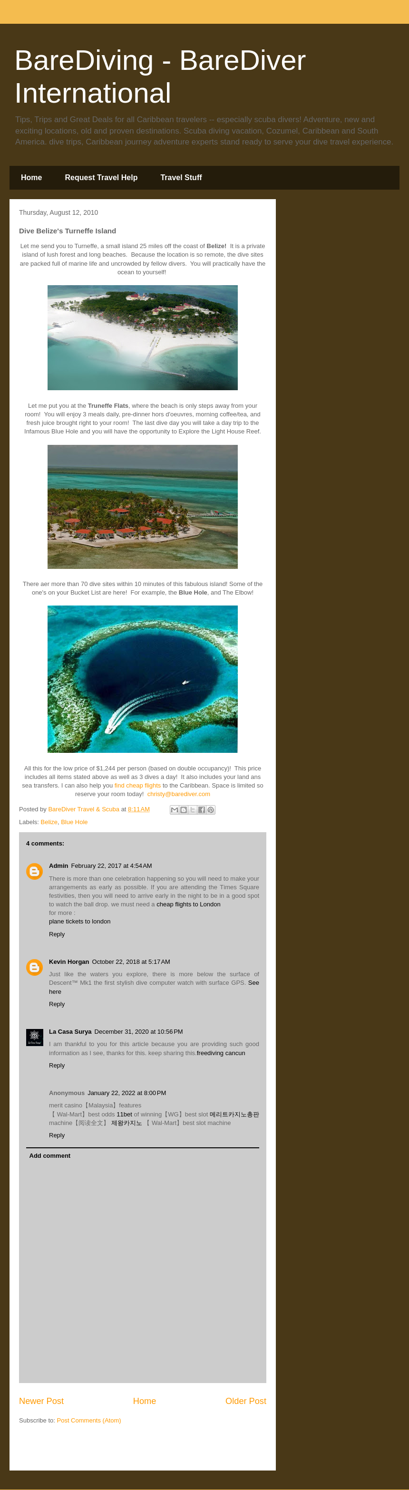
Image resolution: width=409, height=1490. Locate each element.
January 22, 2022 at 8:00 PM (127, 1092)
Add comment (50, 1155)
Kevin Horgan (69, 961)
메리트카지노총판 (234, 1114)
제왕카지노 (126, 1122)
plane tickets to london (79, 921)
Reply (57, 934)
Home (31, 177)
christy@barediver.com (178, 794)
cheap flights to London (188, 904)
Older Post (245, 1401)
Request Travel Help (101, 177)
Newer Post (41, 1401)
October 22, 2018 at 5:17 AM (131, 961)
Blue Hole (74, 822)
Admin (58, 865)
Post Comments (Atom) (89, 1420)
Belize (49, 822)
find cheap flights (138, 785)
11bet (124, 1114)
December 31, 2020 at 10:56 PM (139, 1031)
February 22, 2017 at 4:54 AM (111, 865)
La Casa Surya (70, 1031)
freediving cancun (221, 1053)
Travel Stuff (181, 177)
